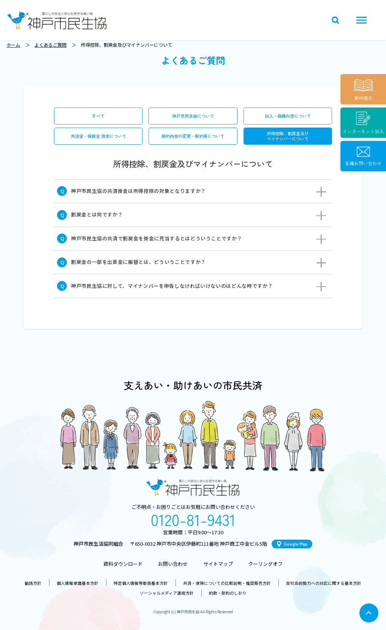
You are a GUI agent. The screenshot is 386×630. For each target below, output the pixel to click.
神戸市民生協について (193, 116)
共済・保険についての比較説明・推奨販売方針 (227, 583)
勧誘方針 (33, 583)
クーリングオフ (265, 563)
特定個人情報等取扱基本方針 (141, 583)
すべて (98, 116)
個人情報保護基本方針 (77, 583)
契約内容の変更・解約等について (192, 136)
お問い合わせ (173, 563)
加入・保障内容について (288, 116)
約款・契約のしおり (228, 593)
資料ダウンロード (123, 563)
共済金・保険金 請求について (98, 136)
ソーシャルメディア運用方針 (167, 593)
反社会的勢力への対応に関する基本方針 (323, 583)
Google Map (296, 544)
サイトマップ (218, 563)
